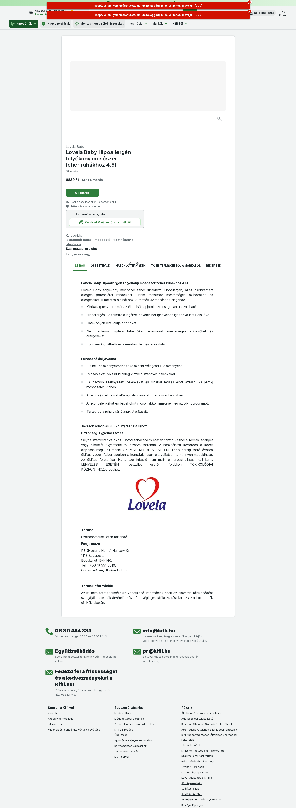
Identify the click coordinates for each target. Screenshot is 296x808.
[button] (261, 13)
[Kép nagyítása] (134, 106)
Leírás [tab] (80, 167)
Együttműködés (75, 553)
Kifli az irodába (123, 631)
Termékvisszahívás (126, 653)
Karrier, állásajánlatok (194, 674)
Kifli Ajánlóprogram (193, 707)
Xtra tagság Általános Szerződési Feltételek (209, 631)
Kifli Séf (180, 23)
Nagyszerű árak (56, 24)
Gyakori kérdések (192, 668)
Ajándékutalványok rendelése (133, 642)
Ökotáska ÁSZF (191, 647)
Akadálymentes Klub (60, 620)
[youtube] (136, 722)
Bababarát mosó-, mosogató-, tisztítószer (185, 142)
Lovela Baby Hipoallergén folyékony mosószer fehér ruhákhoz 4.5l (184, 60)
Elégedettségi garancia (129, 620)
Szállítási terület (191, 696)
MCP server (121, 658)
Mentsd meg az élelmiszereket (99, 24)
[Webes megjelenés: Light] (151, 800)
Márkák (160, 23)
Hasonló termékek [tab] (130, 167)
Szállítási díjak (190, 690)
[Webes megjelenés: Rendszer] (131, 800)
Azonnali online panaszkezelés (134, 626)
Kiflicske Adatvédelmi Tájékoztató (203, 652)
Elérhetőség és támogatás (198, 663)
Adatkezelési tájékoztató (197, 620)
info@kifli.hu (159, 533)
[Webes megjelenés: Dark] (168, 800)
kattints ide (100, 773)
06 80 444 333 (73, 533)
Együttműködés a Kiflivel (197, 679)
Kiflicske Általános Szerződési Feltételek (207, 626)
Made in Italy (122, 615)
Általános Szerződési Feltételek (201, 615)
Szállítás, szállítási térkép (197, 657)
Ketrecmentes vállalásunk (130, 647)
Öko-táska (121, 636)
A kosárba (169, 94)
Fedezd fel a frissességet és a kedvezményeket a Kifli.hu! (86, 579)
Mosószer (160, 146)
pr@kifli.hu (157, 553)
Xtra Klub (53, 615)
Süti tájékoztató (191, 685)
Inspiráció (138, 23)
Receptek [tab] (213, 167)
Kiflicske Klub (56, 626)
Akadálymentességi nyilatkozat (201, 701)
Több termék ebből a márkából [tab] (176, 167)
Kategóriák (24, 24)
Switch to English (155, 783)
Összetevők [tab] (100, 167)
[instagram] (126, 722)
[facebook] (116, 722)
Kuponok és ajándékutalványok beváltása (74, 631)
